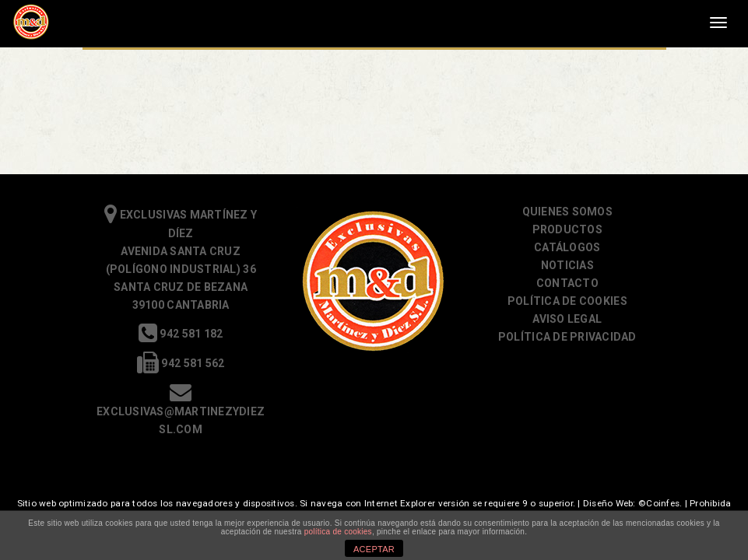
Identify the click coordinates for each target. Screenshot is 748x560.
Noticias (567, 265)
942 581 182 (181, 333)
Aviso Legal (567, 319)
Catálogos (567, 247)
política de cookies (338, 531)
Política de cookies (567, 301)
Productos (567, 229)
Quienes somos (567, 211)
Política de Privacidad (567, 337)
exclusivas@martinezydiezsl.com (181, 411)
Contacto (567, 283)
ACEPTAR (374, 549)
